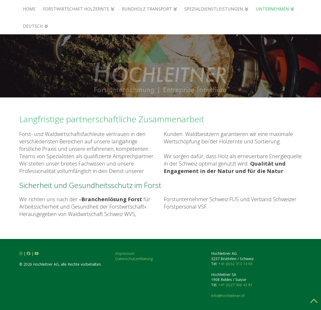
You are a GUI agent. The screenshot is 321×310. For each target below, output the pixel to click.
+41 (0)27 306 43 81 (235, 284)
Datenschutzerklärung (134, 258)
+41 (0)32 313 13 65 (235, 263)
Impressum (124, 253)
